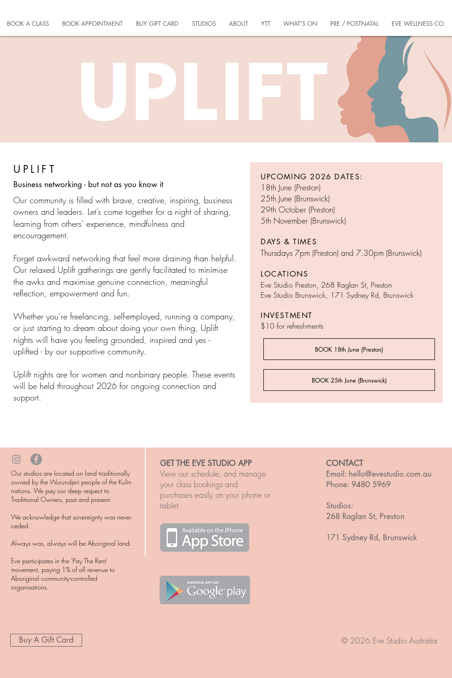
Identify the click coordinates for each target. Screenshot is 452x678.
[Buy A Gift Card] (46, 640)
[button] (27, 24)
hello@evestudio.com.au (390, 474)
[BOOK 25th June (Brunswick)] (349, 380)
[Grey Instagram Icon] (16, 459)
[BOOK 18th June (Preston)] (349, 349)
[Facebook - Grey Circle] (36, 459)
